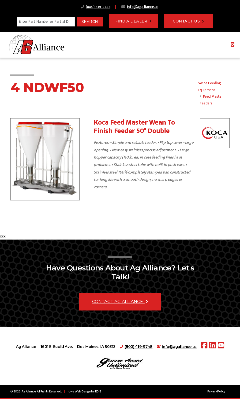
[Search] (46, 21)
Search (90, 21)
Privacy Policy (216, 391)
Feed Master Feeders (211, 100)
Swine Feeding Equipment (209, 86)
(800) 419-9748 (98, 7)
